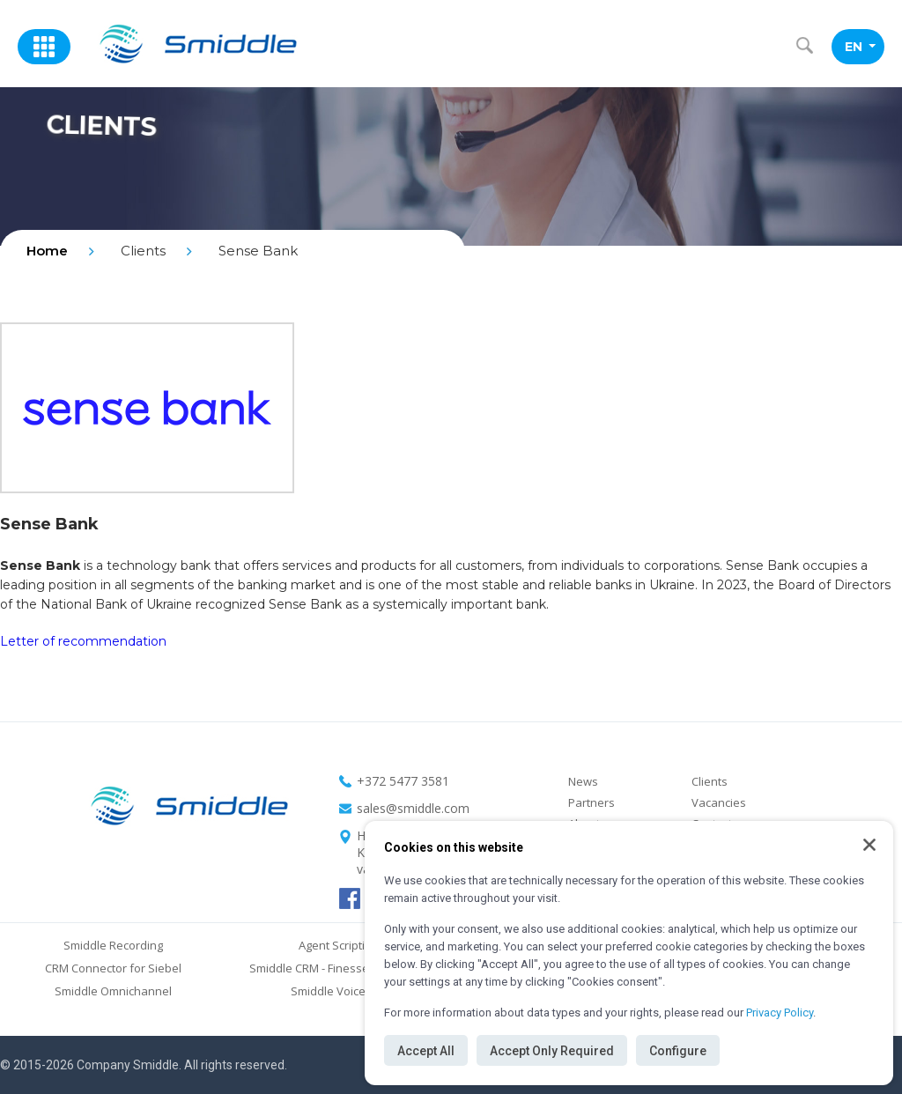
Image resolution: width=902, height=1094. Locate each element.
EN (860, 47)
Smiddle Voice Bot (338, 991)
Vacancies (718, 802)
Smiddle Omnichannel (113, 991)
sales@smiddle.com (413, 808)
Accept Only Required (552, 1051)
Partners (591, 802)
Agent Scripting (338, 945)
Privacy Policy (779, 1012)
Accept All (426, 1051)
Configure (677, 1051)
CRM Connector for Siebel (113, 968)
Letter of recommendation (83, 641)
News (583, 781)
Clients (709, 781)
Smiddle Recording (113, 945)
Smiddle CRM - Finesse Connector (338, 968)
